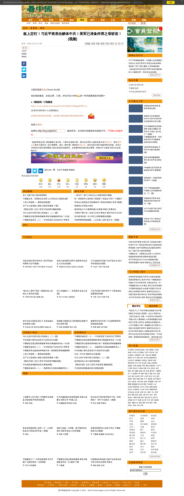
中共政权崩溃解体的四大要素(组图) (37, 365)
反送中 (153, 368)
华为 (27, 465)
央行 (154, 373)
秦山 (142, 441)
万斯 (143, 366)
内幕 (144, 368)
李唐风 (132, 430)
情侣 (34, 297)
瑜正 (131, 447)
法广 (129, 373)
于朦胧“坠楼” (134, 88)
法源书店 (73, 485)
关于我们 (75, 482)
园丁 (142, 430)
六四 (156, 352)
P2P (159, 381)
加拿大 (146, 373)
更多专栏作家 (155, 456)
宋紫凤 (132, 416)
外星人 (130, 405)
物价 (94, 465)
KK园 (74, 403)
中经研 (154, 433)
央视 (141, 392)
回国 (140, 395)
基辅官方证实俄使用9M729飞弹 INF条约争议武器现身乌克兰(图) (152, 118)
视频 (144, 20)
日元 (154, 376)
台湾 (154, 379)
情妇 (129, 371)
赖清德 (154, 363)
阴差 (105, 327)
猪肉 (98, 465)
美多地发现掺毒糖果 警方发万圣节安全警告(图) (153, 160)
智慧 (140, 403)
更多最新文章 (155, 265)
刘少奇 (144, 400)
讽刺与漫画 (55, 23)
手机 (147, 403)
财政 (138, 379)
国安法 (130, 358)
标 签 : (25, 48)
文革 (138, 405)
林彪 (139, 400)
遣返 (133, 395)
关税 (134, 366)
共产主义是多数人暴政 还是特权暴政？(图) (40, 206)
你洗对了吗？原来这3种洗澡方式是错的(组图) (152, 221)
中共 (139, 363)
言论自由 (131, 392)
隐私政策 (95, 482)
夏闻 (142, 421)
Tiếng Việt (127, 482)
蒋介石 (155, 397)
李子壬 (132, 438)
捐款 (67, 482)
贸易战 (141, 352)
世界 (103, 20)
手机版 (87, 44)
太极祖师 (71, 297)
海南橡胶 (66, 327)
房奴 (31, 403)
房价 (27, 403)
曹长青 (143, 444)
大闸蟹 (65, 434)
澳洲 (135, 397)
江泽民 (130, 368)
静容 (153, 430)
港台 (72, 20)
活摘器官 (138, 355)
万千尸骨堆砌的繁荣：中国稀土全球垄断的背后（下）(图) (153, 190)
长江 (134, 358)
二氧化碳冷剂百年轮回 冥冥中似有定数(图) (145, 69)
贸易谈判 (152, 366)
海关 (129, 395)
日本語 (137, 482)
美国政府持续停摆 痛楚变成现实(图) (142, 257)
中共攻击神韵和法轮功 (137, 92)
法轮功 (73, 267)
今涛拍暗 (144, 416)
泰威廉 (101, 434)
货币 (141, 376)
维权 (144, 384)
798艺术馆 (29, 297)
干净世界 (51, 485)
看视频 (91, 485)
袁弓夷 (146, 358)
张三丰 (61, 297)
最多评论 (136, 306)
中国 (103, 267)
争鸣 (34, 23)
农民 (75, 327)
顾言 (153, 447)
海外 (155, 395)
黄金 (27, 434)
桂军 (142, 397)
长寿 (102, 327)
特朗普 (151, 350)
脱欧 (151, 373)
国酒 (98, 403)
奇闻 (134, 20)
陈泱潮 (154, 452)
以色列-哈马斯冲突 (136, 85)
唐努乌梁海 (153, 387)
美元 (133, 376)
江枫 (142, 427)
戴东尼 (132, 444)
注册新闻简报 (136, 462)
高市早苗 (28, 267)
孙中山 (150, 397)
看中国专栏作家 (137, 411)
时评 (29, 23)
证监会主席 (29, 327)
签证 (136, 395)
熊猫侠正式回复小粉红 (83, 206)
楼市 (134, 379)
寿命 (134, 405)
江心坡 (142, 389)
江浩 (142, 435)
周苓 (153, 418)
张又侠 (152, 352)
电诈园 (69, 403)
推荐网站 (40, 485)
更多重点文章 (155, 229)
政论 (40, 23)
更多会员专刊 (155, 75)
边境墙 (139, 366)
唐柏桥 (154, 424)
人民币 (146, 376)
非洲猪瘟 (151, 381)
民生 (151, 395)
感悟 (143, 403)
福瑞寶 (117, 485)
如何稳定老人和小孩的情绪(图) (87, 361)
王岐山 (149, 363)
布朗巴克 (62, 267)
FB (139, 373)
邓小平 (135, 400)
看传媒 (109, 485)
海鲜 (61, 434)
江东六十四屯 (144, 387)
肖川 (142, 447)
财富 (141, 379)
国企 (71, 327)
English (106, 482)
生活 (123, 20)
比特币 (137, 376)
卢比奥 (156, 350)
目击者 (107, 434)
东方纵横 (144, 424)
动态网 (136, 485)
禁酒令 (103, 403)
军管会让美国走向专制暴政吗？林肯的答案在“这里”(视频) (98, 202)
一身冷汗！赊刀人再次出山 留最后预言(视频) (93, 195)
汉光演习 (131, 360)
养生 (141, 405)
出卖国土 (131, 355)
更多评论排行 (155, 340)
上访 (154, 384)
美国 (61, 20)
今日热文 (27, 237)
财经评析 (65, 23)
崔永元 (135, 368)
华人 (145, 392)
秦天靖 (132, 435)
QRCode (48, 170)
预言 (151, 403)
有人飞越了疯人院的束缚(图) (35, 195)
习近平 (24, 51)
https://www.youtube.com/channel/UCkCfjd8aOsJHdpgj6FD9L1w (59, 106)
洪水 (141, 358)
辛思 (131, 421)
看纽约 (100, 485)
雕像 (38, 297)
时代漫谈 (155, 449)
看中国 (41, 10)
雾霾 (129, 384)
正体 (93, 44)
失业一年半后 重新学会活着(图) (87, 354)
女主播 (137, 392)
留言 (102, 44)
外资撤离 (32, 465)
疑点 (112, 434)
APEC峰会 (41, 267)
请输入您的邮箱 (145, 467)
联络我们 (58, 482)
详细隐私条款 (137, 2)
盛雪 (153, 435)
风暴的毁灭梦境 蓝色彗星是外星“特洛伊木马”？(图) (152, 201)
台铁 (142, 355)
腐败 (136, 371)
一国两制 (158, 371)
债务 (158, 373)
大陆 (41, 20)
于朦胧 (95, 434)
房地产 (130, 379)
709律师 (150, 384)
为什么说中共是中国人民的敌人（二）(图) (40, 213)
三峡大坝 (148, 355)
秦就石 (143, 433)
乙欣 (142, 449)
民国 (138, 397)
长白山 (130, 389)
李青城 (132, 433)
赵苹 (153, 438)
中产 (145, 379)
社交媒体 (135, 373)
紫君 (131, 441)
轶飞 (131, 418)
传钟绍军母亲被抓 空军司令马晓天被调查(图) (152, 149)
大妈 (138, 381)
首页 (30, 20)
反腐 (140, 371)
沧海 (131, 424)
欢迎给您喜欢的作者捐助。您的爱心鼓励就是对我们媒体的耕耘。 (58, 116)
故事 (94, 327)
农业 (103, 465)
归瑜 (131, 449)
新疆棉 (154, 355)
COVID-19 (135, 352)
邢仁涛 (154, 444)
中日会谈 (49, 267)
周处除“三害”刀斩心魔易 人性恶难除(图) (143, 66)
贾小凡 (143, 438)
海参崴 (150, 379)
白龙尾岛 (136, 389)
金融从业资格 (49, 327)
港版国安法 (153, 358)
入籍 (144, 395)
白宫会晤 (80, 267)
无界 (145, 485)
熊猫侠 (24, 57)
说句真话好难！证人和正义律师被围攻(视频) (92, 216)
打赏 (98, 44)
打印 (107, 44)
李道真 (154, 416)
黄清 (153, 427)
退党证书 (126, 485)
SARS (147, 389)
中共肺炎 (131, 350)
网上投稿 (47, 482)
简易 (142, 418)
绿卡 (147, 395)
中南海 (140, 368)
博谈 (82, 20)
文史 (113, 20)
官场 (51, 20)
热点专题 (133, 80)
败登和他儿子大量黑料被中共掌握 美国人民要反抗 (95, 209)
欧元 (150, 376)
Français (115, 482)
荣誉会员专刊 (136, 55)
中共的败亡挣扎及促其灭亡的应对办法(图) (40, 340)
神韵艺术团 (62, 485)
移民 (149, 392)
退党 (154, 360)
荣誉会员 (108, 142)
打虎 (144, 371)
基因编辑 (135, 384)
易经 (129, 403)
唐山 (42, 297)
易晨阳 (41, 327)
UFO (136, 363)
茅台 (94, 403)
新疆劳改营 (153, 389)
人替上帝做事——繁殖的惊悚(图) (36, 202)
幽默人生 (135, 403)
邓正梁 (143, 452)
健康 (98, 327)
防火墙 (140, 384)
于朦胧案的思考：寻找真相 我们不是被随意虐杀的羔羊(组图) (153, 139)
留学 (156, 392)
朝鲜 (142, 373)
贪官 (157, 368)
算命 (66, 297)
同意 (170, 2)
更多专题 (156, 95)
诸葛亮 (156, 400)
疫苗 (138, 358)
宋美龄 (130, 400)
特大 (112, 44)
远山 (153, 421)
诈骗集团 (62, 403)
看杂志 (83, 485)
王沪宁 (158, 366)
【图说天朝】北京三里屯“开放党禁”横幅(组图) (42, 209)
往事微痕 (138, 360)
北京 (129, 381)
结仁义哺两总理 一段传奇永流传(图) (142, 72)
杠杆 (129, 376)
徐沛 (131, 452)
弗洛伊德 (131, 363)
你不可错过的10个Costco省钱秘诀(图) (143, 260)
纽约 (92, 20)
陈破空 (154, 441)
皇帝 (152, 400)
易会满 (36, 327)
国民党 (150, 360)
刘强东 (134, 381)
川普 (100, 267)
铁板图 (24, 54)
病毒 (129, 352)
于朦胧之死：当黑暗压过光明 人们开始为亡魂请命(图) (45, 199)
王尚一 (132, 427)
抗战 (146, 397)
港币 (157, 376)
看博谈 (33, 28)
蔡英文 (158, 379)
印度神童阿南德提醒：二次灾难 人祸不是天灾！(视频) (96, 220)
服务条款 (85, 482)
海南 (60, 327)
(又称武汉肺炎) (140, 350)
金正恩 (144, 363)
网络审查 (136, 387)
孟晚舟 (130, 366)
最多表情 (153, 306)
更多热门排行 (155, 300)
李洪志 (68, 267)
